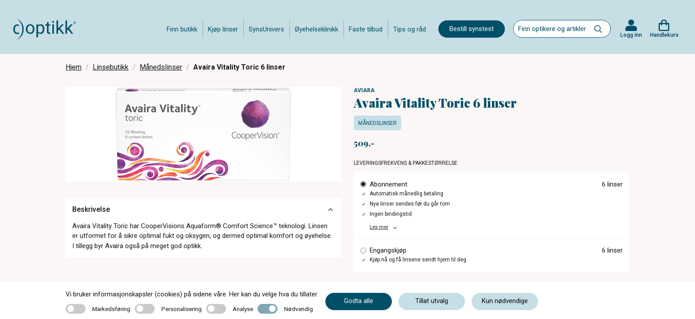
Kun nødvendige (505, 301)
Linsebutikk (111, 67)
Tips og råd (409, 29)
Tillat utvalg (431, 301)
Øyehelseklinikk (316, 29)
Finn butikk (182, 29)
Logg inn (631, 35)
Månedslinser (161, 67)
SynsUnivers (266, 29)
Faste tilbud (366, 29)
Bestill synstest (471, 29)
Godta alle (358, 301)
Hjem (74, 67)
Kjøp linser (223, 29)
